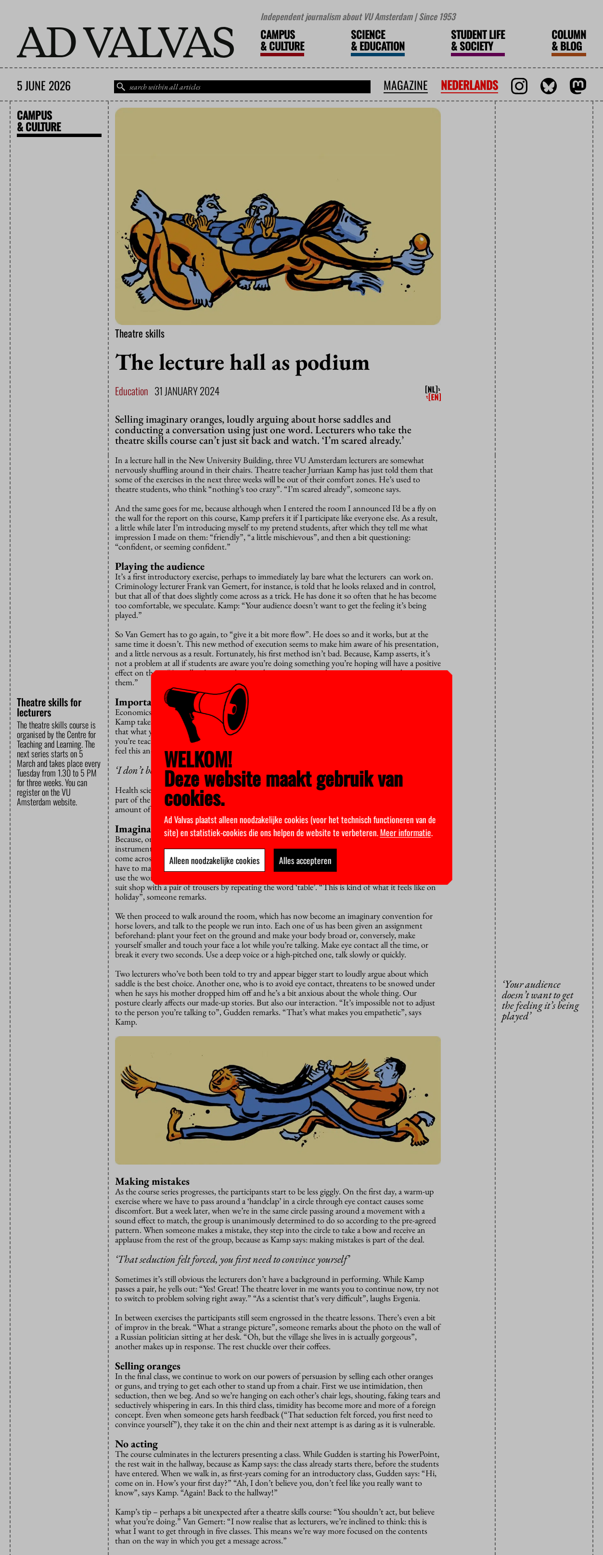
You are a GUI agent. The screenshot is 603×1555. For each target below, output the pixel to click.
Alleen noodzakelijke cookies (214, 860)
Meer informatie (405, 832)
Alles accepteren (305, 860)
